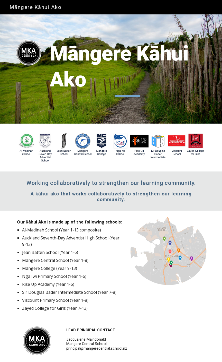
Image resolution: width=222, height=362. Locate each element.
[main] (127, 69)
